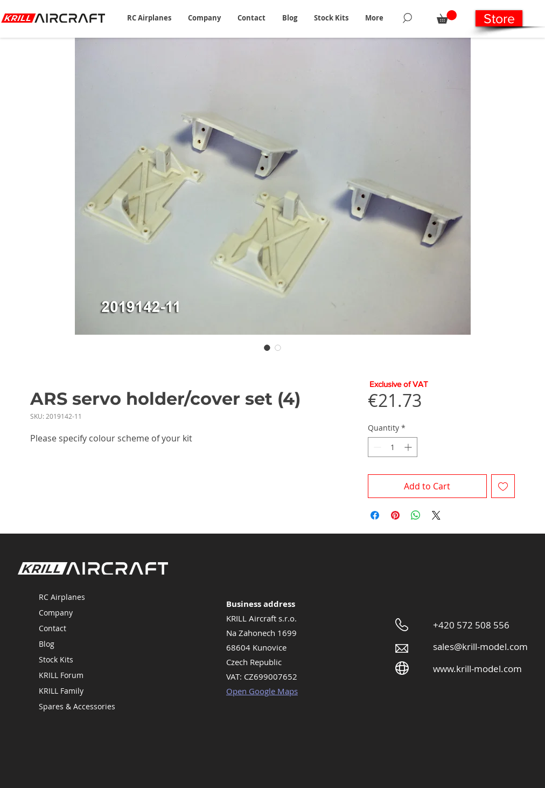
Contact (52, 628)
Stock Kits (56, 659)
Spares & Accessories (77, 706)
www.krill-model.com (477, 668)
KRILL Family (61, 691)
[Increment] (409, 447)
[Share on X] (436, 515)
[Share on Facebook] (374, 515)
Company (56, 612)
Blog (46, 644)
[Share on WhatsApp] (415, 515)
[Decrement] (376, 447)
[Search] (407, 18)
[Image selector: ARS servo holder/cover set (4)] (267, 347)
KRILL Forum (61, 675)
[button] (148, 17)
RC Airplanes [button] (62, 597)
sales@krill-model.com (480, 646)
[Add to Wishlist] (503, 486)
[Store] (499, 18)
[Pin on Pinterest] (395, 515)
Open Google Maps (262, 691)
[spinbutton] (392, 447)
